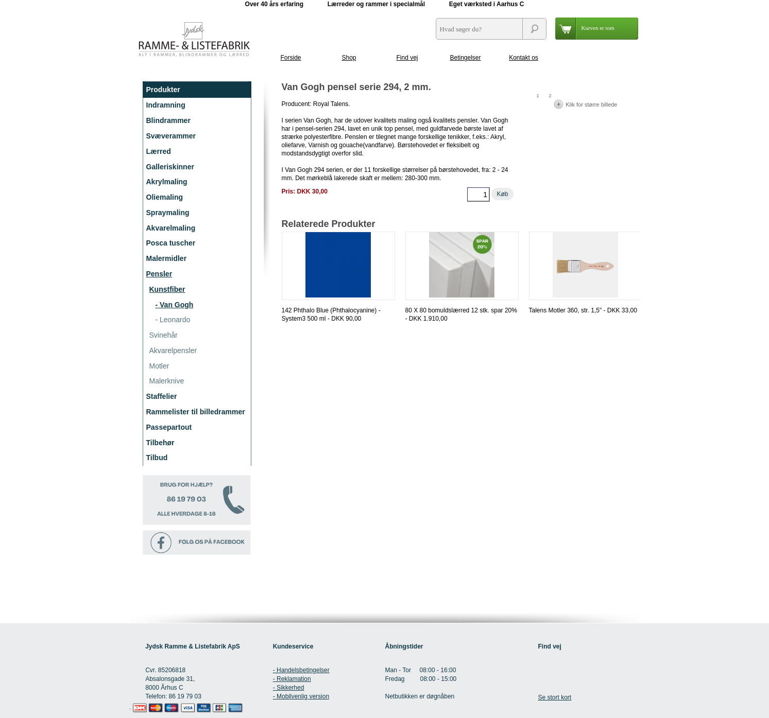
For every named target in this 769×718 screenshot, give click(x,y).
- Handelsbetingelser (301, 670)
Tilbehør (160, 443)
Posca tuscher (171, 243)
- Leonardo (173, 320)
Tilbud (157, 457)
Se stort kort (554, 697)
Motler (159, 366)
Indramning (165, 105)
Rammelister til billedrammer (195, 412)
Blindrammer (168, 120)
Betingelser (465, 57)
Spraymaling (168, 212)
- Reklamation (292, 678)
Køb (502, 194)
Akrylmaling (166, 182)
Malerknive (166, 381)
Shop (348, 57)
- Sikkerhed (288, 687)
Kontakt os (523, 57)
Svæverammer (171, 136)
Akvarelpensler (173, 350)
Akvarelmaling (171, 228)
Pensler (159, 274)
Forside (290, 57)
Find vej (407, 57)
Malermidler (166, 258)
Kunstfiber (167, 289)
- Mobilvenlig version (301, 696)
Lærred (158, 151)
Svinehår (163, 335)
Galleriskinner (170, 167)
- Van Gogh (175, 305)
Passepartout (169, 427)
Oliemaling (164, 197)
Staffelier (161, 396)
